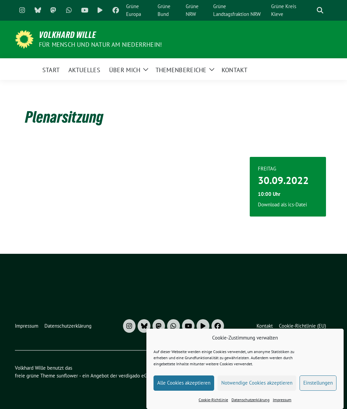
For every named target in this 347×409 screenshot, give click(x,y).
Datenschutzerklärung (250, 402)
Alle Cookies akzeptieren (183, 386)
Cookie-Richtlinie (213, 402)
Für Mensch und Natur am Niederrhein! (100, 44)
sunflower (67, 375)
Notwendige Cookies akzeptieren (256, 386)
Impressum (282, 402)
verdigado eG (133, 375)
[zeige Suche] (320, 10)
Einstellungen (318, 386)
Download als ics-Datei (282, 204)
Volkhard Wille (67, 35)
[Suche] (310, 10)
